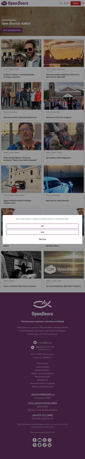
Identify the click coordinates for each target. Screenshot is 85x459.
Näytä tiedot (42, 239)
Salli (42, 226)
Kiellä (42, 232)
